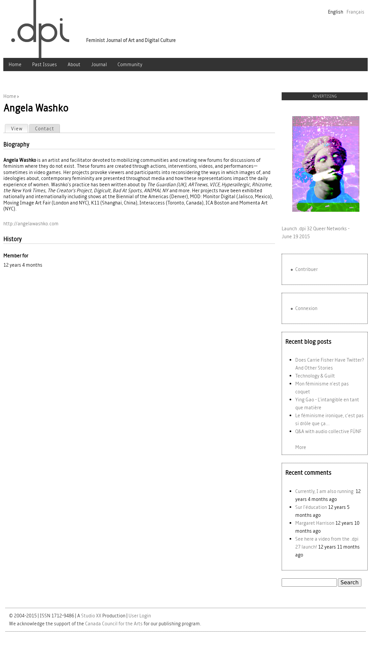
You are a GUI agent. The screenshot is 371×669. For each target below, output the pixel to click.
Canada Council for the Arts (114, 623)
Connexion (306, 308)
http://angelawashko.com (31, 223)
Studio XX (91, 615)
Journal (99, 64)
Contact (44, 128)
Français (355, 12)
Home (15, 64)
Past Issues (44, 64)
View (19, 128)
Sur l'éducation (311, 507)
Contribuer (306, 269)
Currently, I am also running (324, 491)
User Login (139, 615)
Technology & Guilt (315, 376)
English (335, 12)
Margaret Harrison (314, 523)
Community (129, 64)
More (300, 447)
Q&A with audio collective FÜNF (328, 431)
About (74, 64)
